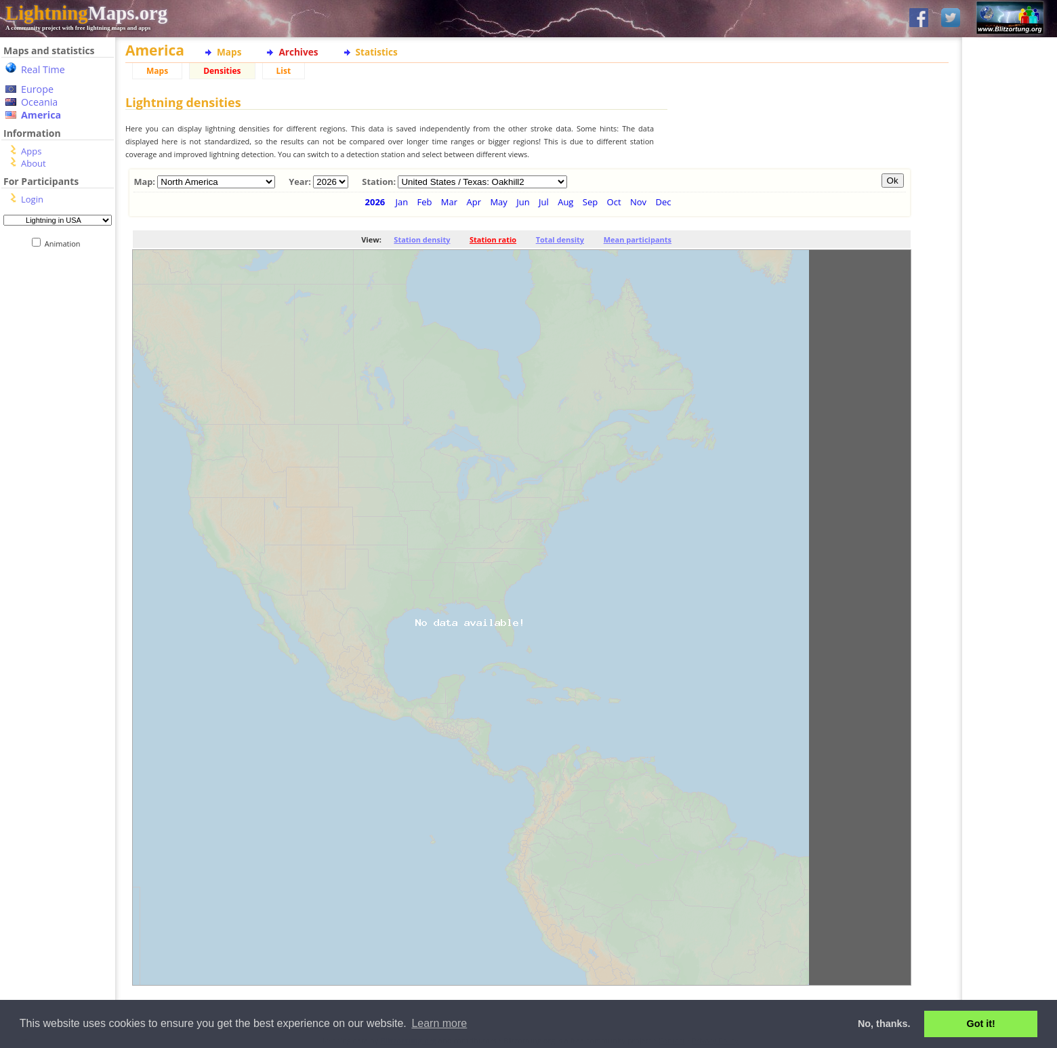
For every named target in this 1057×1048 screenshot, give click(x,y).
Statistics (377, 51)
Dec (663, 202)
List (283, 71)
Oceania (39, 102)
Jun (522, 202)
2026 (375, 202)
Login (32, 199)
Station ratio (493, 239)
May (498, 202)
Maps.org (86, 13)
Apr (473, 202)
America (41, 114)
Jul (544, 202)
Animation (65, 243)
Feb (424, 202)
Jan (401, 202)
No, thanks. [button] (884, 1023)
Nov (638, 202)
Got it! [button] (981, 1023)
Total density (560, 239)
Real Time (43, 69)
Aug (565, 202)
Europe (37, 89)
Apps (31, 151)
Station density (422, 239)
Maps (229, 51)
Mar (449, 202)
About (33, 163)
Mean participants (637, 239)
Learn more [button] (439, 1023)
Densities (222, 71)
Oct (614, 202)
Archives (298, 51)
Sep (590, 202)
